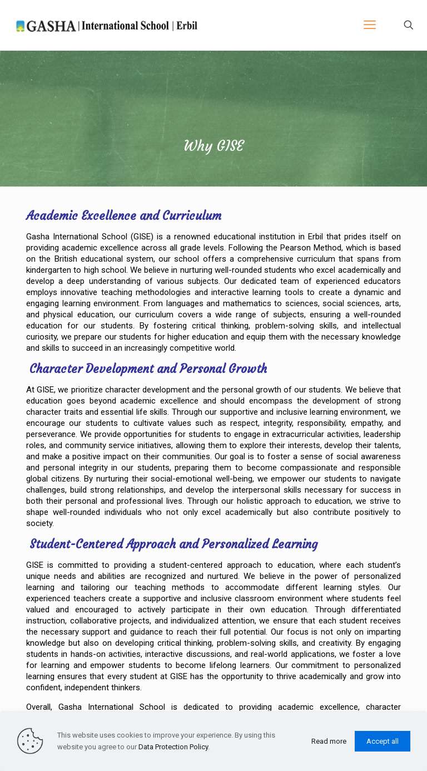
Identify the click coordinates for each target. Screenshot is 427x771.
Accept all (382, 741)
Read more (328, 741)
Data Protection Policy (173, 747)
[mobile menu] (369, 25)
